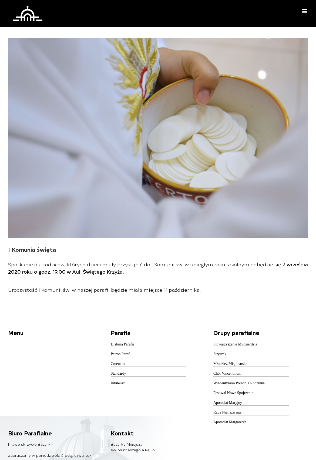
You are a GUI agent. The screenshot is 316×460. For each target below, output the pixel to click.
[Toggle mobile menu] (305, 11)
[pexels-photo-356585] (158, 138)
